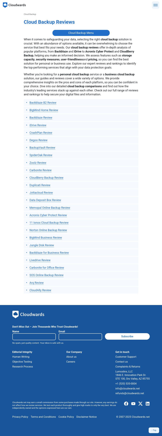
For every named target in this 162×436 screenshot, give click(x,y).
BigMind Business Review (46, 237)
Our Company (74, 352)
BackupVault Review (42, 147)
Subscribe (127, 336)
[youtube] (133, 403)
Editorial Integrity (22, 352)
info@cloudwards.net (127, 388)
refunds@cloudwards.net (129, 393)
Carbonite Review (41, 170)
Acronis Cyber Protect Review (48, 215)
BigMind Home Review (44, 110)
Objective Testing (22, 361)
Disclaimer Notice (86, 416)
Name (15, 331)
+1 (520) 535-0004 (126, 383)
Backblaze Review (41, 117)
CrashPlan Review (41, 132)
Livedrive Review (40, 260)
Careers (70, 361)
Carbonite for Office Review (47, 267)
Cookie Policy (66, 416)
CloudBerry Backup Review (46, 177)
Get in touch (122, 352)
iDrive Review (38, 125)
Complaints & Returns (127, 366)
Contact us (121, 361)
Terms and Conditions (43, 416)
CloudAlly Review (40, 290)
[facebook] (126, 403)
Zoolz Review (38, 162)
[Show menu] (155, 5)
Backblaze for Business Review (49, 252)
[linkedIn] (147, 403)
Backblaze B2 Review (43, 102)
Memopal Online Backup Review (50, 207)
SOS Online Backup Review (47, 275)
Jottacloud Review (41, 192)
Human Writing (20, 356)
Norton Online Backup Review (48, 230)
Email (62, 331)
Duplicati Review (40, 185)
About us (71, 356)
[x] (140, 403)
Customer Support (125, 356)
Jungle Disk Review (42, 245)
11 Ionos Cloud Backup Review (49, 222)
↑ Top (154, 430)
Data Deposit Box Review (45, 200)
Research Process (22, 366)
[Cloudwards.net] (14, 5)
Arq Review (37, 282)
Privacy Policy (20, 416)
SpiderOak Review (41, 155)
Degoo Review (39, 140)
